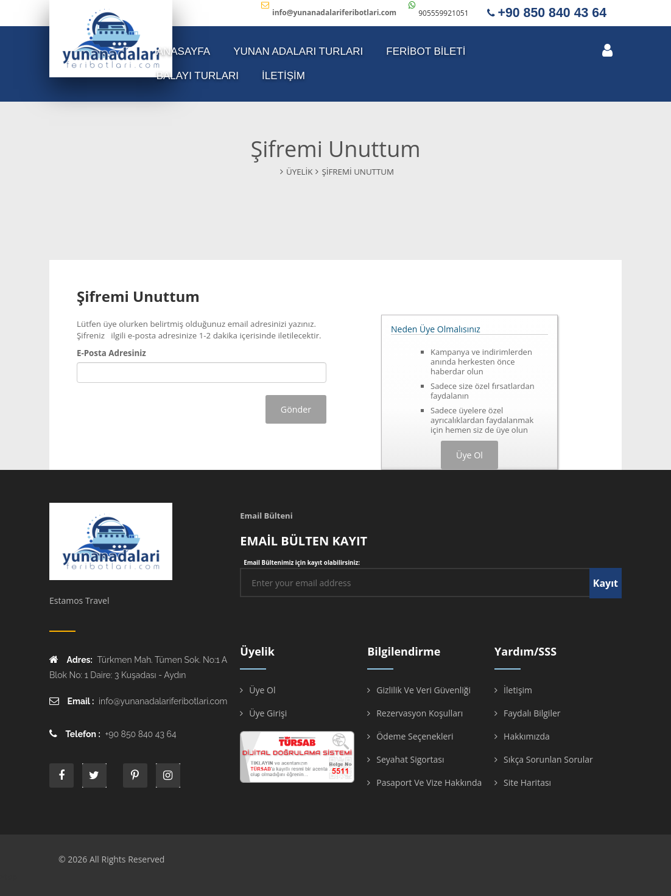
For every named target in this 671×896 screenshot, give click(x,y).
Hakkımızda (527, 736)
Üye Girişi (268, 713)
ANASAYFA (183, 51)
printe (135, 775)
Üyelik (299, 171)
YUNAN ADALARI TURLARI (298, 51)
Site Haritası (527, 782)
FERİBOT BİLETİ (425, 51)
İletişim (518, 690)
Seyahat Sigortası (410, 759)
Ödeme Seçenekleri (414, 736)
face (61, 775)
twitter (94, 775)
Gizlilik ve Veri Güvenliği (423, 690)
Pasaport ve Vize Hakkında (429, 782)
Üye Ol (262, 690)
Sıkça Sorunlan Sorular (548, 759)
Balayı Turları (197, 76)
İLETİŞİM (283, 76)
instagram (168, 775)
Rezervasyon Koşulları (419, 713)
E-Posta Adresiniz (111, 353)
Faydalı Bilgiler (532, 713)
